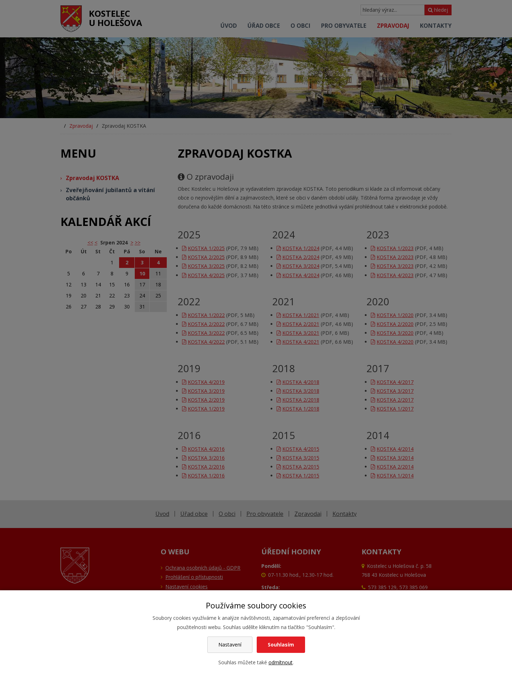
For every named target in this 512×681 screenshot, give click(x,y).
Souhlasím (281, 644)
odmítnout (280, 662)
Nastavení (229, 644)
